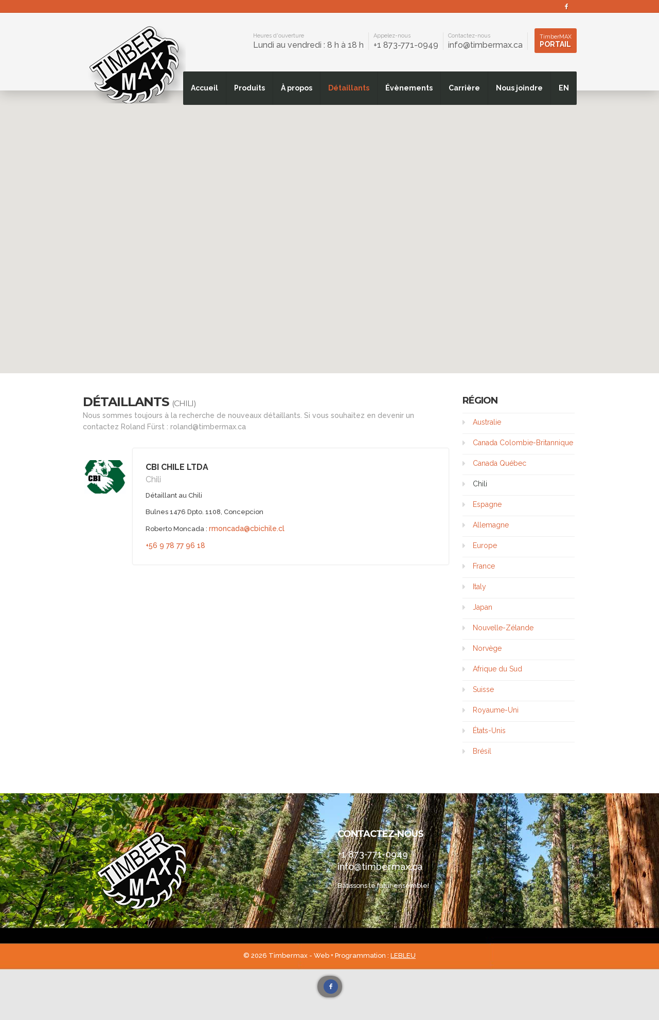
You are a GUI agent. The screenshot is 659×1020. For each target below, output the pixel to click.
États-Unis (489, 730)
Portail (556, 40)
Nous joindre (519, 88)
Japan (482, 607)
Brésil (482, 751)
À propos (296, 88)
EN (564, 88)
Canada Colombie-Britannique (523, 443)
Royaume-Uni (496, 710)
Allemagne (491, 525)
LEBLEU (403, 955)
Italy (479, 586)
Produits (249, 88)
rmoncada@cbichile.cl (246, 528)
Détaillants (348, 88)
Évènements (409, 88)
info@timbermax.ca (485, 45)
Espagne (487, 504)
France (484, 566)
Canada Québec (499, 463)
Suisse (483, 689)
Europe (485, 545)
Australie (487, 422)
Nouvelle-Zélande (503, 628)
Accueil (204, 88)
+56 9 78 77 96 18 (175, 545)
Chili (480, 484)
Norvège (487, 648)
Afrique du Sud (497, 669)
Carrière (464, 88)
